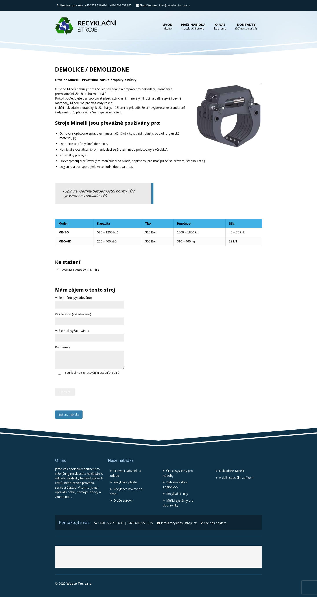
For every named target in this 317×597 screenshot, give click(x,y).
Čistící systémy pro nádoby (178, 473)
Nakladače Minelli (231, 471)
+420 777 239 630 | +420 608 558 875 (94, 5)
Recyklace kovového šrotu (126, 491)
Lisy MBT (205, 558)
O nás (220, 26)
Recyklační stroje (164, 558)
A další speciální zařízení (236, 477)
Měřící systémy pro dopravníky (178, 502)
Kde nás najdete (215, 523)
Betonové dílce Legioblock (175, 484)
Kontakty (246, 26)
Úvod (167, 26)
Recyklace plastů (125, 482)
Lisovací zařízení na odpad (125, 473)
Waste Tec (112, 558)
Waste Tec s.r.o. (79, 583)
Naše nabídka (193, 26)
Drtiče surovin (123, 500)
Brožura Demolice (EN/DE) (80, 270)
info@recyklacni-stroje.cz (163, 5)
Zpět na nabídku (69, 414)
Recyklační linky (177, 494)
